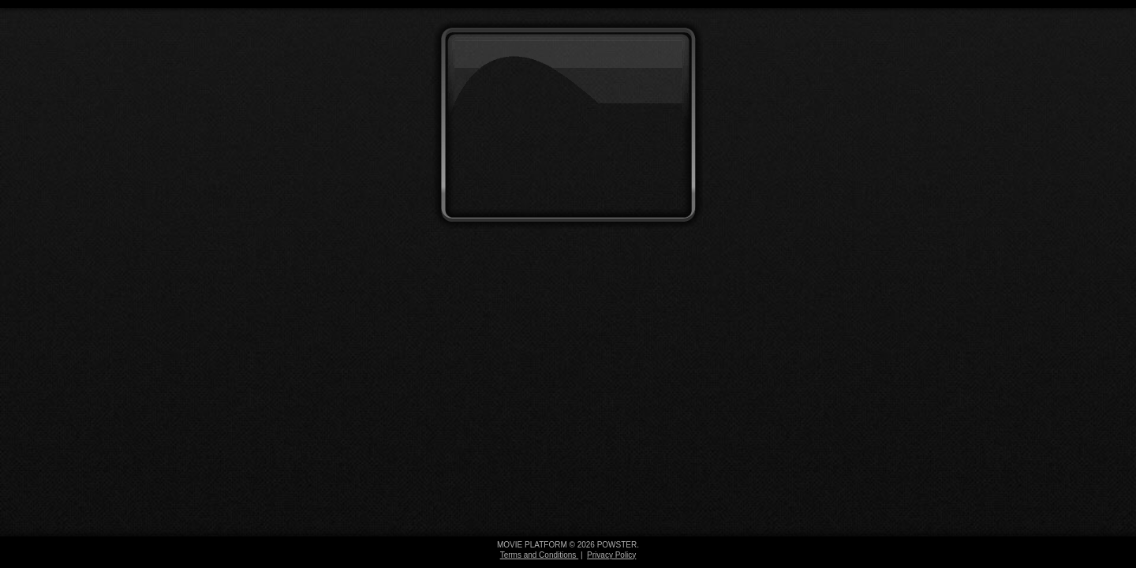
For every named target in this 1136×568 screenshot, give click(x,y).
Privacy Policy (611, 555)
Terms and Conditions (539, 555)
